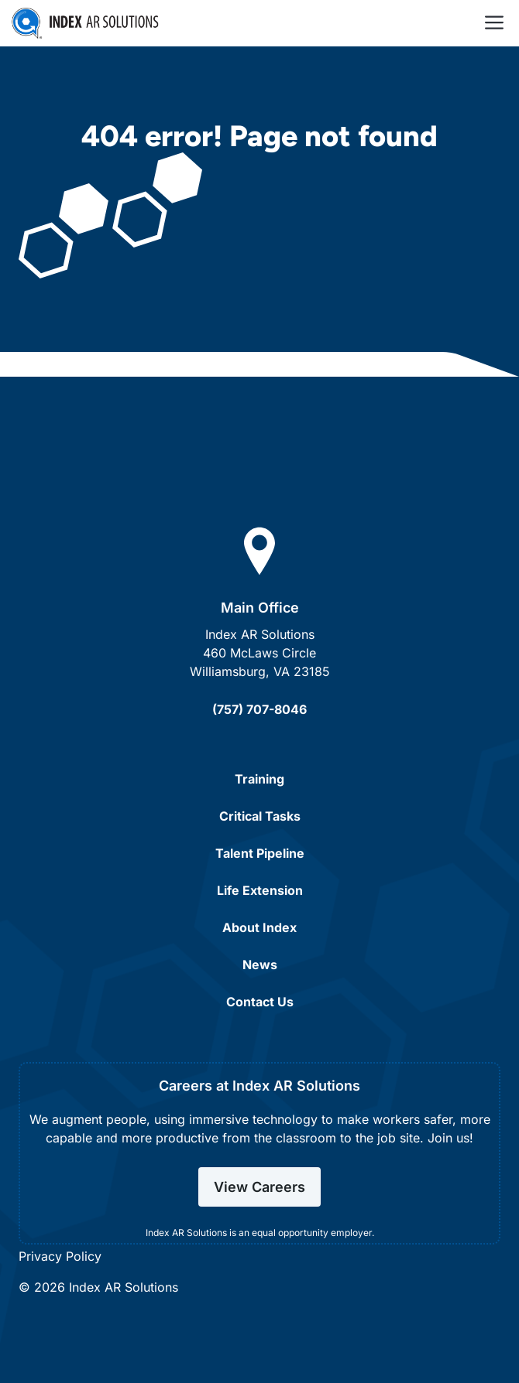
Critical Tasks (260, 816)
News (259, 964)
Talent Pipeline (259, 853)
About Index (259, 927)
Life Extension (260, 890)
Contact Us (260, 1001)
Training (259, 779)
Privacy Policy (60, 1256)
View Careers (259, 1187)
